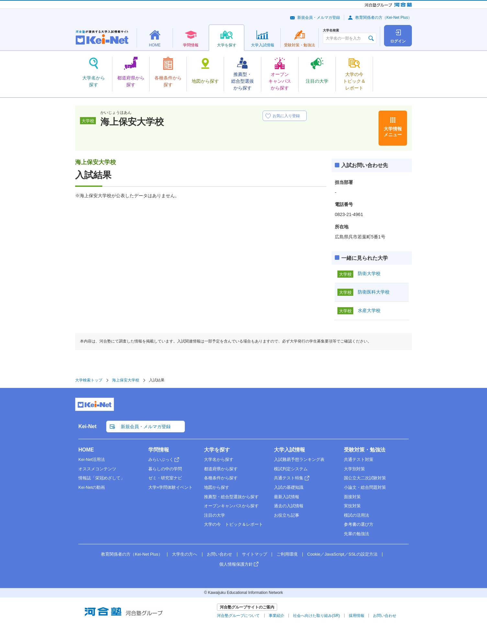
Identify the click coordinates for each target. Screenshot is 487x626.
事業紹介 (276, 615)
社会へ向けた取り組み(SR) (316, 615)
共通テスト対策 (358, 459)
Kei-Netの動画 (91, 487)
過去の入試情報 (288, 505)
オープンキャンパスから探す (231, 505)
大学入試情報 (289, 449)
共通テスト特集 (288, 478)
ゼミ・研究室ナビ (165, 478)
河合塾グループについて (238, 615)
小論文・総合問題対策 (365, 487)
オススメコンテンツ (97, 468)
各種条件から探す (221, 478)
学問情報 (158, 449)
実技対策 (352, 505)
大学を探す (217, 449)
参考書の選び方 (358, 524)
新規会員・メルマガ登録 (318, 17)
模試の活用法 (356, 515)
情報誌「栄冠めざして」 (101, 478)
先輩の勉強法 (356, 533)
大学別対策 (354, 468)
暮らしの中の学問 (165, 468)
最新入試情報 (286, 496)
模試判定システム (291, 468)
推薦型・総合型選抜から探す (231, 496)
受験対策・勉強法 (364, 449)
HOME (86, 449)
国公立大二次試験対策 (365, 478)
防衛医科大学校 (374, 292)
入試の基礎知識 (288, 487)
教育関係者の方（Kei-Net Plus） (383, 17)
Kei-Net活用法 (91, 459)
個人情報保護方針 (236, 564)
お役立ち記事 (286, 515)
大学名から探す (218, 459)
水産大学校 (369, 310)
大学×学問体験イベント (170, 487)
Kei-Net (87, 426)
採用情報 (356, 615)
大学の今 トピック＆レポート (233, 524)
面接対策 (352, 496)
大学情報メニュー (393, 131)
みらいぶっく (161, 459)
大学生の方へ (184, 554)
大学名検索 (331, 30)
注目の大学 (214, 515)
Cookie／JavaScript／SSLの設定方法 (342, 554)
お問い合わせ (219, 554)
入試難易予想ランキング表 (299, 459)
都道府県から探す (221, 468)
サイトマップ (254, 554)
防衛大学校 (369, 273)
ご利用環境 (287, 554)
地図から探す (216, 487)
